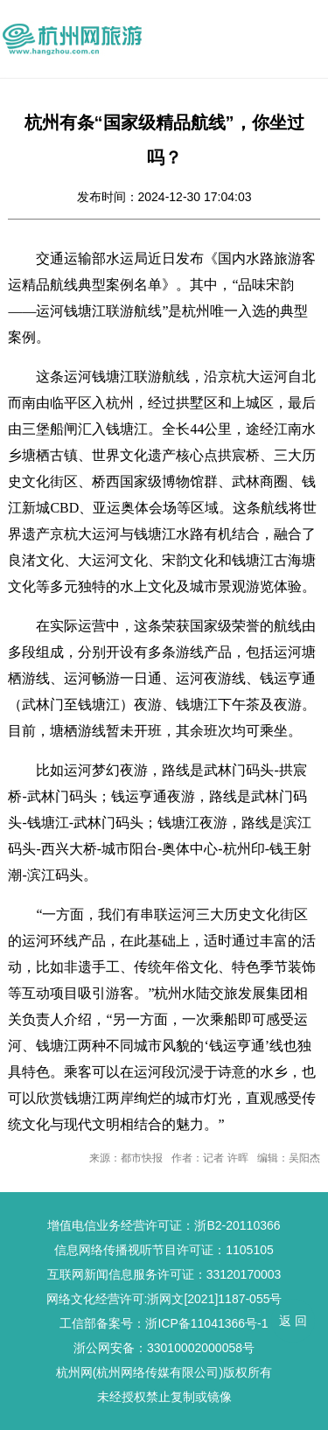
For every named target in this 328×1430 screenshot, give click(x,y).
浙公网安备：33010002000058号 (164, 1348)
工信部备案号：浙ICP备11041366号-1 (163, 1323)
